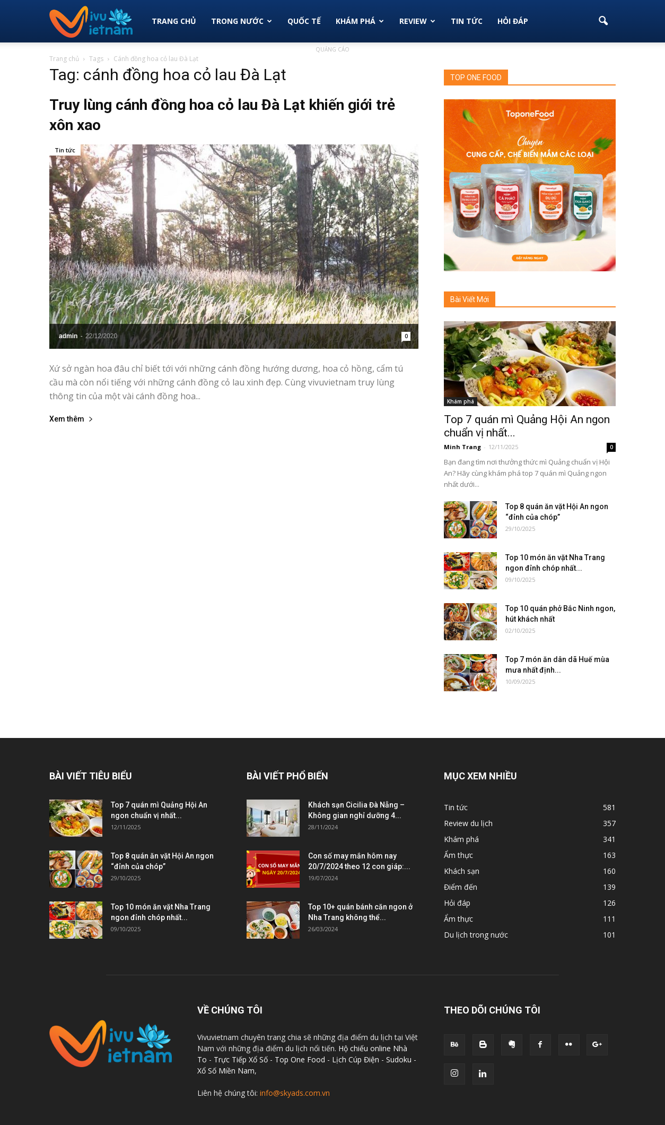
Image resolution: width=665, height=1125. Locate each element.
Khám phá (360, 21)
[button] (603, 21)
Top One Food (301, 1059)
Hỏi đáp (512, 21)
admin (68, 336)
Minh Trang (462, 447)
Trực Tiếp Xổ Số (242, 1059)
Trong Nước (241, 21)
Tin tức (65, 150)
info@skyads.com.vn (295, 1093)
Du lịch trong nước (476, 935)
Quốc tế (304, 21)
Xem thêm (71, 419)
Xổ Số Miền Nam (226, 1071)
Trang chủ (64, 58)
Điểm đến (460, 887)
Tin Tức (467, 21)
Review (417, 21)
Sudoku (399, 1059)
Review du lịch (468, 823)
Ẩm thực (458, 855)
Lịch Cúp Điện (355, 1059)
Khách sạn (461, 871)
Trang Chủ (174, 21)
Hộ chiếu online (364, 1048)
